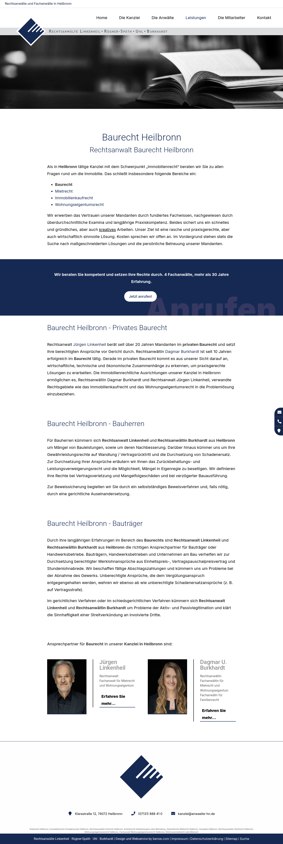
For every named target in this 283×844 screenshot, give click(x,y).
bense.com (161, 839)
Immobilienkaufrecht (74, 198)
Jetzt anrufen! (140, 296)
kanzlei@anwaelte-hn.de (261, 4)
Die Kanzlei (129, 17)
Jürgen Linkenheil (89, 344)
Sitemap (231, 839)
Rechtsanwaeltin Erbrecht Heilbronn (106, 829)
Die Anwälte (163, 17)
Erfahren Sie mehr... (113, 700)
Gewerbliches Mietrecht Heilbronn (182, 829)
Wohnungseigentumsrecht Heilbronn (102, 832)
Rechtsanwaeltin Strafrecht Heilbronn (236, 829)
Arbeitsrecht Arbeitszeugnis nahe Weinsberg (144, 829)
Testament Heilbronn (39, 829)
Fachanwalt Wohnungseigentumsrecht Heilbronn (141, 832)
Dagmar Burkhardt (182, 351)
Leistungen (196, 17)
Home (101, 17)
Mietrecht (64, 191)
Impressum (180, 839)
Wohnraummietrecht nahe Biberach (182, 832)
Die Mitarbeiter (231, 17)
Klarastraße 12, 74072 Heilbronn (98, 814)
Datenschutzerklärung (206, 839)
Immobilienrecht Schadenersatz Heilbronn (69, 829)
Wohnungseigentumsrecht (79, 204)
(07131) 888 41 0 (150, 814)
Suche (244, 839)
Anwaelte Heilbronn (208, 829)
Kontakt (264, 17)
